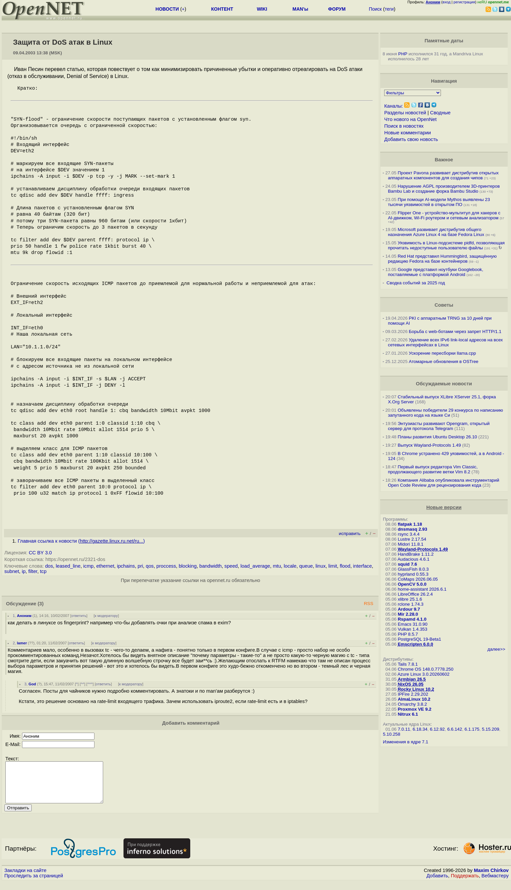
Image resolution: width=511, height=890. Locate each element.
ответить (78, 616)
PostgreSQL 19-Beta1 (419, 639)
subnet (11, 571)
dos (49, 566)
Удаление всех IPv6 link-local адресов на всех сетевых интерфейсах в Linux (445, 342)
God (32, 684)
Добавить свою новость (411, 139)
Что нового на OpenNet (410, 119)
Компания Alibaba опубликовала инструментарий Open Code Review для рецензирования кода (443, 483)
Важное (444, 159)
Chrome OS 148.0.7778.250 (426, 669)
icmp (88, 566)
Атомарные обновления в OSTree (443, 361)
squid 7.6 (407, 564)
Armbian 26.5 (412, 679)
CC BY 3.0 (40, 552)
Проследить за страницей (33, 883)
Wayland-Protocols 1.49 (423, 549)
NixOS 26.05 (411, 684)
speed (231, 566)
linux (320, 566)
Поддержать (465, 883)
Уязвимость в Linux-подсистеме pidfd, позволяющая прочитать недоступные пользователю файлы (446, 245)
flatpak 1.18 (410, 524)
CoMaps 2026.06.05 (418, 579)
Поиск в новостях (404, 126)
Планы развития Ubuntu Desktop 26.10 (437, 436)
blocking (188, 566)
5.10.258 (391, 734)
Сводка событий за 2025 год (416, 282)
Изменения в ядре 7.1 (405, 741)
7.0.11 (404, 729)
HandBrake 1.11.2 (416, 554)
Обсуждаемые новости (444, 383)
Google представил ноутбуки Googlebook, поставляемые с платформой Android (435, 272)
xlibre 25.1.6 (410, 599)
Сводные (440, 112)
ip (23, 571)
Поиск (375, 9)
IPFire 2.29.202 (413, 694)
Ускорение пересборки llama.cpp (442, 353)
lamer (22, 643)
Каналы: (393, 106)
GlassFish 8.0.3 (413, 569)
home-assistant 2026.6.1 (422, 589)
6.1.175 (472, 729)
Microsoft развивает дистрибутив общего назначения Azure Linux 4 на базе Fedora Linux (436, 232)
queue (306, 566)
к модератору (106, 616)
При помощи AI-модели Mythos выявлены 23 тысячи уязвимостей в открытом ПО (439, 202)
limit (332, 566)
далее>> (496, 649)
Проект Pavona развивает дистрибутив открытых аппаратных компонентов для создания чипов (443, 175)
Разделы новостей (405, 112)
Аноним (24, 616)
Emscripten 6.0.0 (415, 644)
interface (362, 566)
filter (32, 571)
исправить (349, 533)
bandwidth (210, 566)
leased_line (68, 566)
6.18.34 (420, 729)
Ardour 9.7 (409, 609)
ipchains (126, 566)
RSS (368, 603)
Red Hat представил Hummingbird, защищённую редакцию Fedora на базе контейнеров (442, 259)
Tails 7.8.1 (408, 664)
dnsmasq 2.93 (412, 529)
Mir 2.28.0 (408, 614)
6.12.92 (437, 729)
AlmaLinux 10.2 (414, 699)
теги (389, 9)
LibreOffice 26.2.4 (415, 594)
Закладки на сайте (25, 878)
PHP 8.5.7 (408, 634)
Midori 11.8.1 (411, 544)
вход (447, 2)
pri (140, 566)
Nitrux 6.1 (408, 714)
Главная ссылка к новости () (81, 541)
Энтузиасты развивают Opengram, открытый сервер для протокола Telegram (439, 426)
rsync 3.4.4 (409, 534)
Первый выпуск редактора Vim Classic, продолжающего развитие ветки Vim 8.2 (433, 469)
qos (150, 566)
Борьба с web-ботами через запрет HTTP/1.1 (455, 331)
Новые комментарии (407, 132)
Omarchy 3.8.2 (412, 704)
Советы (444, 305)
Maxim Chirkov (491, 878)
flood (345, 566)
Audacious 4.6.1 (414, 559)
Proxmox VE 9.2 (415, 709)
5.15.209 (490, 729)
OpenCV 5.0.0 (412, 584)
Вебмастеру (495, 883)
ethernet (105, 566)
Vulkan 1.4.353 (412, 629)
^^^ (90, 684)
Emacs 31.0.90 (413, 624)
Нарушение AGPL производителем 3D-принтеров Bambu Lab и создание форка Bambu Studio (444, 189)
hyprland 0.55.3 (413, 574)
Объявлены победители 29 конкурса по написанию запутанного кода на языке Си (445, 413)
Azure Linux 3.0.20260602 (424, 674)
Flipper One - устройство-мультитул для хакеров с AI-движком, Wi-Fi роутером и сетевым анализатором (444, 215)
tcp (43, 571)
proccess (166, 566)
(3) (41, 603)
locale (290, 566)
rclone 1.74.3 (411, 604)
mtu (277, 566)
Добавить (437, 883)
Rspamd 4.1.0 (412, 619)
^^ (82, 684)
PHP (402, 53)
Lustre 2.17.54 (412, 539)
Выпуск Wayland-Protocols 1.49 (429, 445)
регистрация (464, 2)
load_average (255, 566)
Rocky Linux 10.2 (416, 689)
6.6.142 (454, 729)
